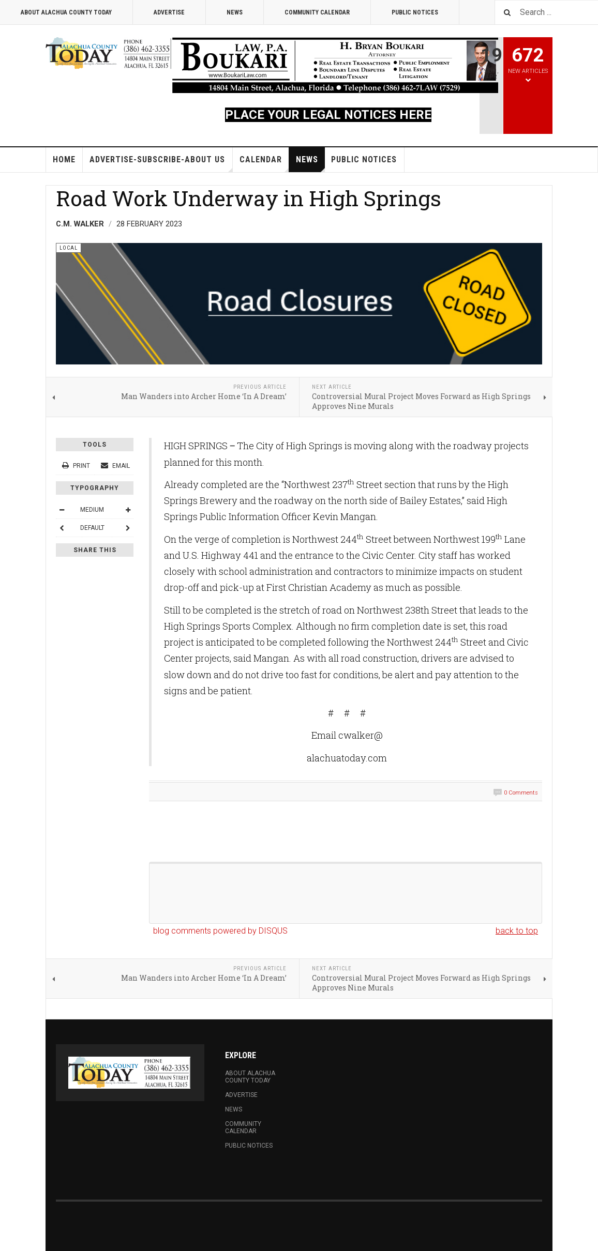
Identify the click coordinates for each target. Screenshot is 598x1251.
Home (64, 159)
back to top (517, 931)
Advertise (169, 12)
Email (115, 465)
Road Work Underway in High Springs (248, 198)
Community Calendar (317, 12)
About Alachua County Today (66, 12)
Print (77, 465)
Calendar (264, 163)
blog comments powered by (220, 931)
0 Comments (521, 792)
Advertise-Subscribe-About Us (160, 163)
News (235, 12)
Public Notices (415, 12)
